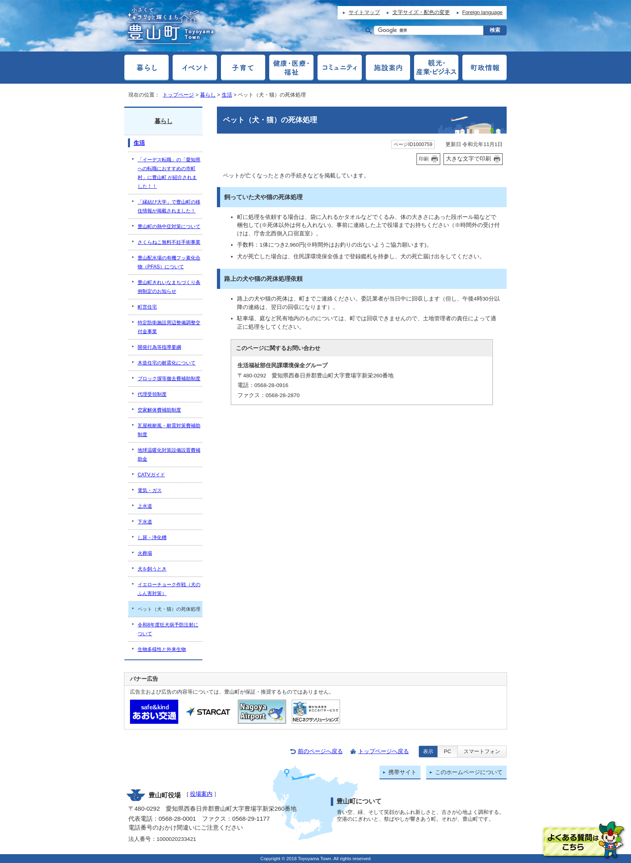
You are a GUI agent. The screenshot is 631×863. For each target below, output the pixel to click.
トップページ (178, 95)
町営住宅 (147, 307)
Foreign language (482, 12)
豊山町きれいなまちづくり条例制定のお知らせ (169, 287)
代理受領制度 (152, 394)
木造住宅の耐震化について (167, 363)
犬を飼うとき (152, 569)
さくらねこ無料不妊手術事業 (169, 242)
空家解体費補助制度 (159, 410)
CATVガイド (151, 475)
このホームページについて (469, 772)
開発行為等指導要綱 (159, 347)
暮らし (208, 95)
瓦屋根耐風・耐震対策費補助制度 (169, 430)
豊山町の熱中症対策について (169, 226)
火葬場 (145, 553)
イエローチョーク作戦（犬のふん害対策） (169, 589)
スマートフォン (482, 751)
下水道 (145, 522)
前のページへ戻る (320, 751)
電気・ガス (150, 490)
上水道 (145, 506)
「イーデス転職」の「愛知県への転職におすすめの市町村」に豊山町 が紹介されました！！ (169, 173)
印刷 (424, 159)
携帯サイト (402, 772)
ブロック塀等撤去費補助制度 (169, 378)
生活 (227, 95)
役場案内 (201, 794)
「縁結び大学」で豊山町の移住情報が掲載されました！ (169, 206)
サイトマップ (364, 12)
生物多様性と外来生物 (162, 649)
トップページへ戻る (383, 751)
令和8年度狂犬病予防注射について (168, 629)
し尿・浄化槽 (152, 537)
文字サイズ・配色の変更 (421, 12)
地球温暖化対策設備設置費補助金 (169, 454)
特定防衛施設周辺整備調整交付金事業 (169, 327)
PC (447, 751)
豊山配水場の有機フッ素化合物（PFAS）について (169, 262)
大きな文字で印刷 (468, 158)
